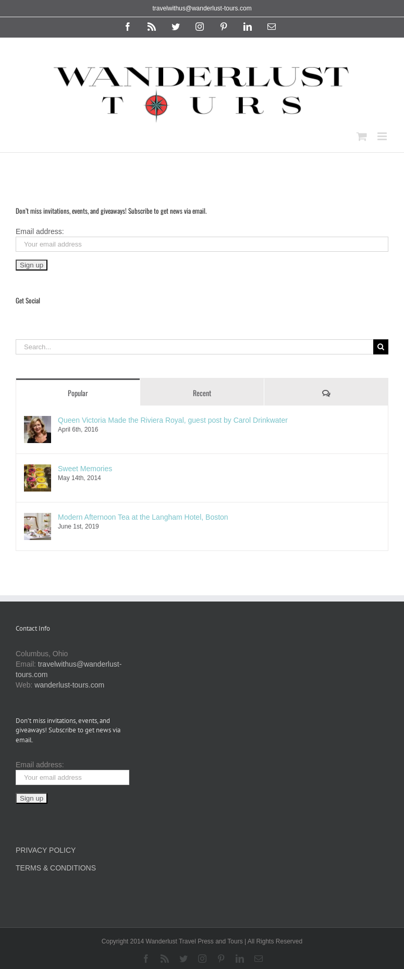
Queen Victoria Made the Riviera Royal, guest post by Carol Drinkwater (173, 420)
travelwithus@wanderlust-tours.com (201, 8)
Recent (202, 392)
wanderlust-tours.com (69, 685)
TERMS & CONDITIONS (56, 868)
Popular (78, 392)
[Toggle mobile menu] (382, 136)
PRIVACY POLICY (46, 850)
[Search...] (194, 346)
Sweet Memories (85, 468)
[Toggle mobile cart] (362, 136)
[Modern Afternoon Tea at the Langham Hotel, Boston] (37, 518)
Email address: (40, 231)
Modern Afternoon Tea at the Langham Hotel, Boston (143, 517)
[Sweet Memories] (37, 469)
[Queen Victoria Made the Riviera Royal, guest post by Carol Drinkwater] (37, 421)
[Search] (380, 346)
